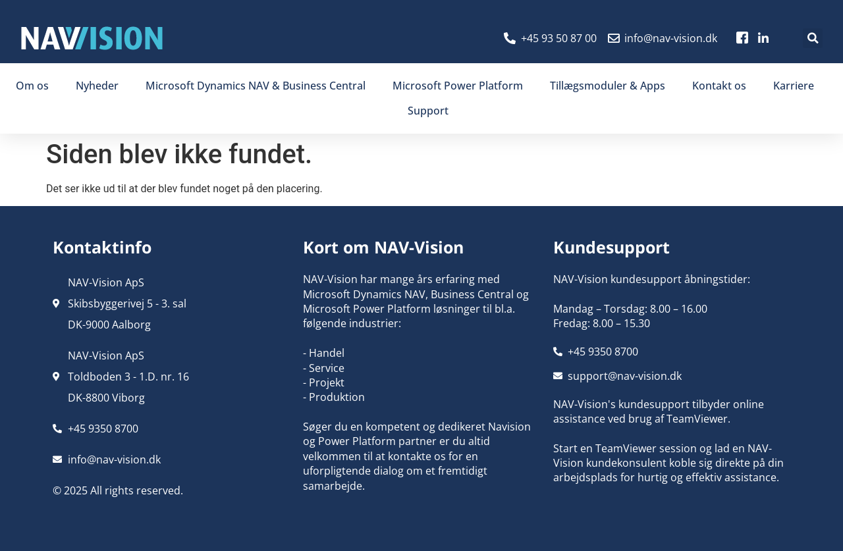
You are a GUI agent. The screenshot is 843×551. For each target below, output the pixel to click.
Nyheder (97, 85)
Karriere (793, 85)
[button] (813, 38)
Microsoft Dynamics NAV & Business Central (256, 85)
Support (428, 110)
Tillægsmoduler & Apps (607, 85)
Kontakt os (719, 85)
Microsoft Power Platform (458, 85)
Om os (32, 85)
